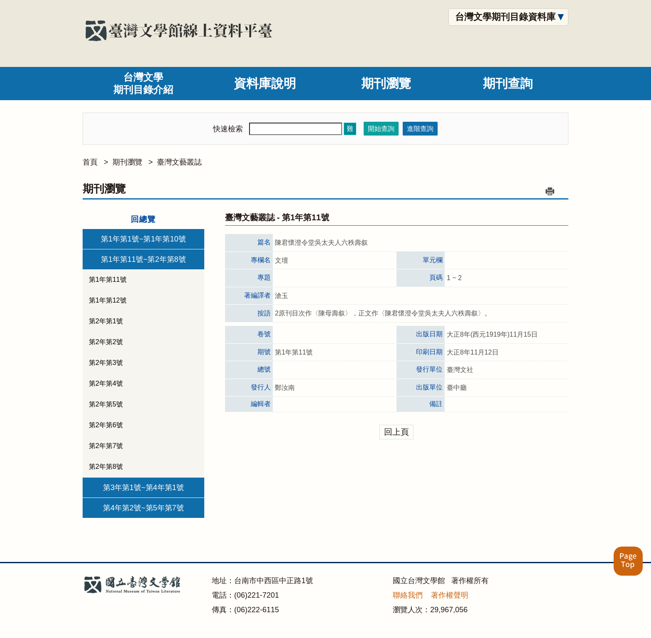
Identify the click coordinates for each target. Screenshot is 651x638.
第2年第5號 (106, 404)
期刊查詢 (508, 83)
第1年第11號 (108, 279)
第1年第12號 (108, 300)
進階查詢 (420, 128)
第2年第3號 (106, 362)
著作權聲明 (449, 595)
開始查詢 (381, 128)
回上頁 (396, 431)
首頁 (90, 162)
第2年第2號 (106, 341)
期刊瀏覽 (386, 83)
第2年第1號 (106, 321)
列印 (549, 191)
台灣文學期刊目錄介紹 (143, 83)
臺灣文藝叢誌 (179, 162)
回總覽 (143, 219)
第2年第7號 (106, 445)
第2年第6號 (106, 425)
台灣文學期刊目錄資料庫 (505, 17)
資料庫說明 (265, 83)
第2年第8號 (106, 466)
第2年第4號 (106, 383)
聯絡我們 (408, 595)
